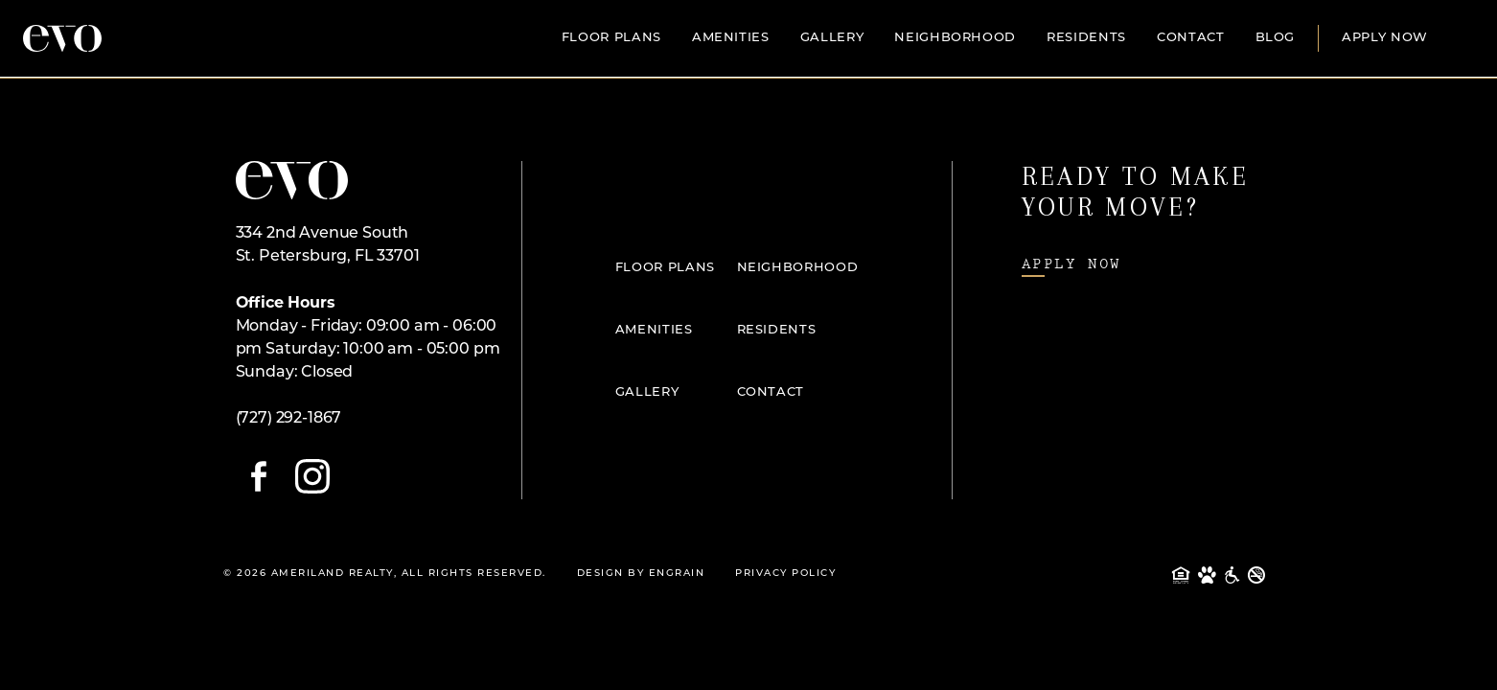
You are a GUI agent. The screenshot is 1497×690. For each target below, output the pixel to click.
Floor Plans (611, 38)
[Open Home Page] (292, 180)
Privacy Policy (785, 573)
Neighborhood (955, 38)
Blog (1275, 38)
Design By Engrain (641, 573)
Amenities (731, 38)
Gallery (832, 38)
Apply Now (1385, 38)
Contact (1191, 38)
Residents (1086, 38)
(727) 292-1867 (289, 418)
